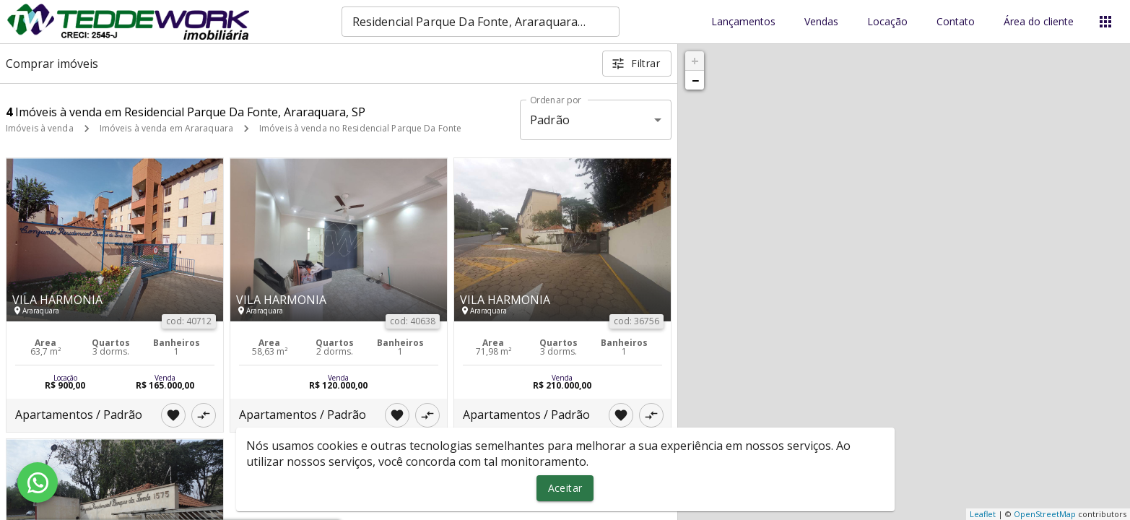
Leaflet (983, 513)
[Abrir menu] (1105, 21)
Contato (955, 22)
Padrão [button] (550, 120)
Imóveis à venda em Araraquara (166, 128)
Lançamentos (743, 22)
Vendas (821, 22)
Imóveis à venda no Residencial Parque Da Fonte (360, 128)
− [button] (695, 80)
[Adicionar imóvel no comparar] (203, 415)
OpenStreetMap (1045, 513)
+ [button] (695, 60)
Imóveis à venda (40, 128)
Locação (887, 22)
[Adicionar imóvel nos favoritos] (173, 415)
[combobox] (481, 21)
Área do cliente (1039, 22)
